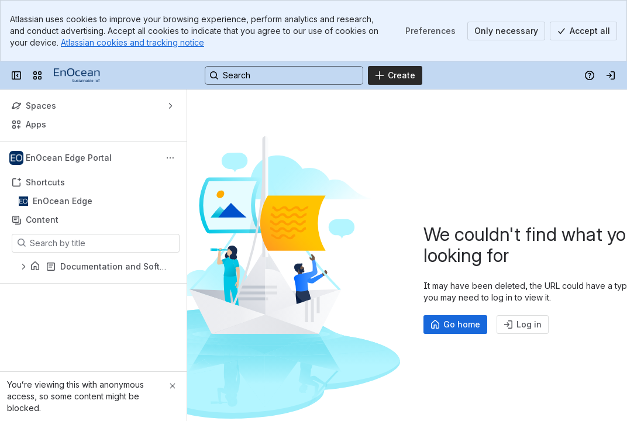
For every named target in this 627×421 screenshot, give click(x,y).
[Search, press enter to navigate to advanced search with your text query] (284, 75)
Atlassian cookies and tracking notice (132, 42)
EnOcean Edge (62, 201)
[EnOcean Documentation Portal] (76, 75)
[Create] (395, 75)
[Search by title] (102, 243)
